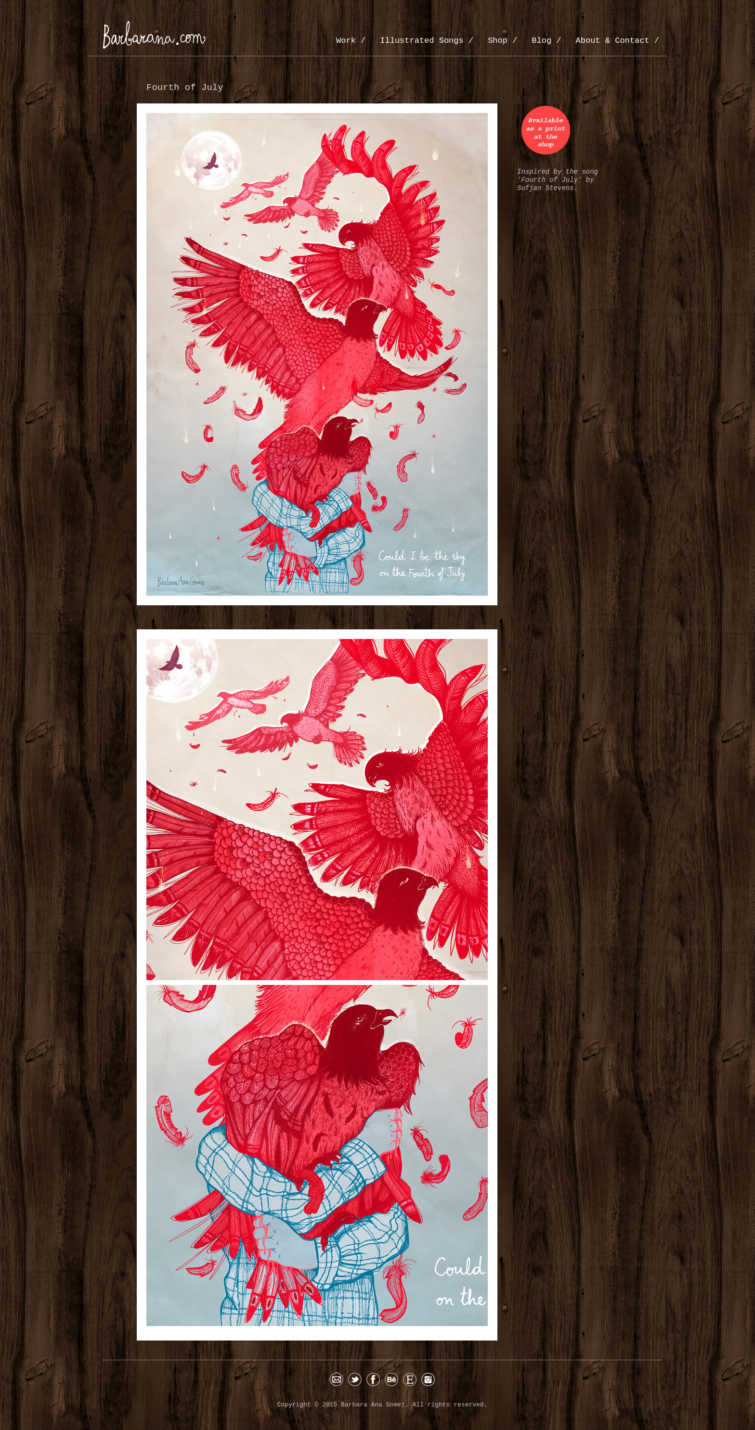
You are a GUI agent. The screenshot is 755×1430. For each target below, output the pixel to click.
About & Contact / (617, 40)
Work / (350, 40)
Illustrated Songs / (426, 40)
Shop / (502, 40)
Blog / (546, 40)
